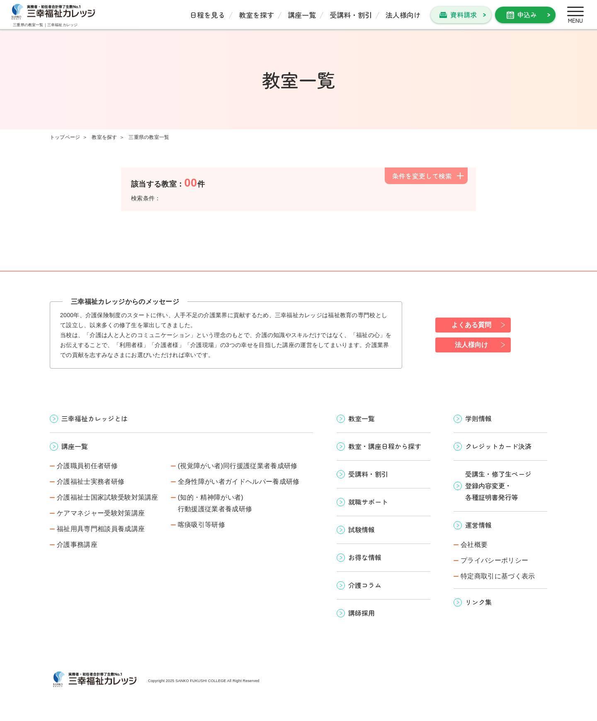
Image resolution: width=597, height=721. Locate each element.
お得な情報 (364, 557)
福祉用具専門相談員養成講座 (101, 528)
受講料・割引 (351, 15)
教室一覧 (361, 418)
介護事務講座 (77, 544)
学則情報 (478, 418)
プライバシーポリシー (494, 560)
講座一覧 (302, 15)
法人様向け (403, 15)
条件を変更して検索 (422, 176)
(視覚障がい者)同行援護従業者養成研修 (238, 465)
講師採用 (361, 613)
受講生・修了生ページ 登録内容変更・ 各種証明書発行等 (498, 485)
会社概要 (474, 544)
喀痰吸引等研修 (201, 524)
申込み (527, 14)
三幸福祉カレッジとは (94, 418)
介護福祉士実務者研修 (90, 481)
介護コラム (364, 585)
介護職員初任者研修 (87, 465)
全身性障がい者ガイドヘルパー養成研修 (239, 481)
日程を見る (207, 15)
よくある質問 (471, 324)
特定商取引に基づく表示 (498, 576)
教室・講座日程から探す (384, 446)
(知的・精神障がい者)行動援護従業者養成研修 (215, 503)
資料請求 (463, 14)
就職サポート (368, 502)
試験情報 (361, 529)
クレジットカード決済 (498, 446)
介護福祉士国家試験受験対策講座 (107, 497)
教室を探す (256, 15)
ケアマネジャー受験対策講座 (101, 513)
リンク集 (478, 602)
